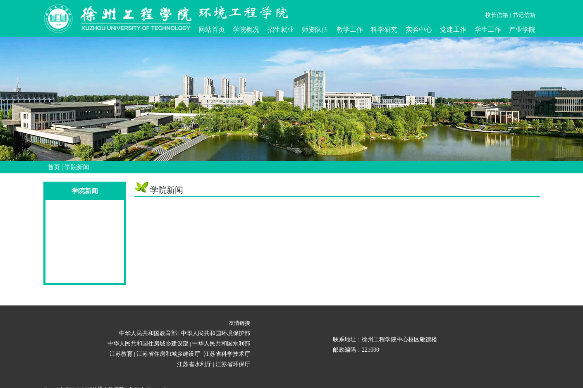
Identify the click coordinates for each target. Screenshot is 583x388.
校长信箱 (496, 15)
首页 (54, 167)
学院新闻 (77, 167)
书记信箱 (523, 15)
